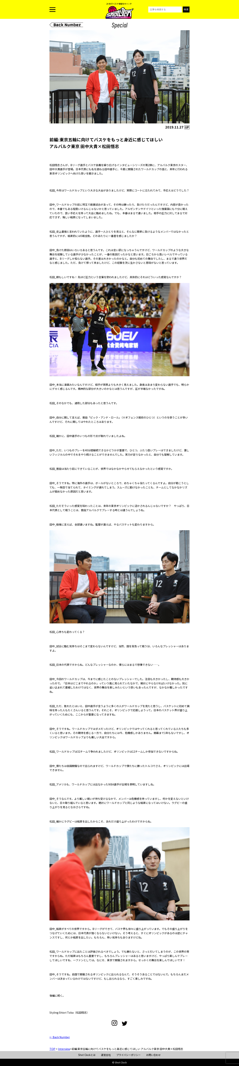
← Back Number (59, 1037)
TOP (52, 1049)
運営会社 (106, 1055)
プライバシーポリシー (128, 1055)
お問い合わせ (153, 1055)
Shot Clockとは (86, 1055)
